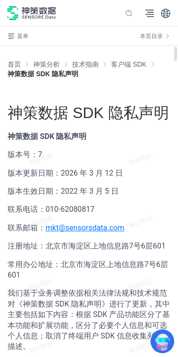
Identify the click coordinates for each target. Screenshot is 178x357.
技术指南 (85, 64)
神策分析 (46, 64)
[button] (165, 13)
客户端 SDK (129, 64)
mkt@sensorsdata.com (85, 227)
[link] (46, 64)
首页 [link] (14, 64)
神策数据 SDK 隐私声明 (43, 74)
